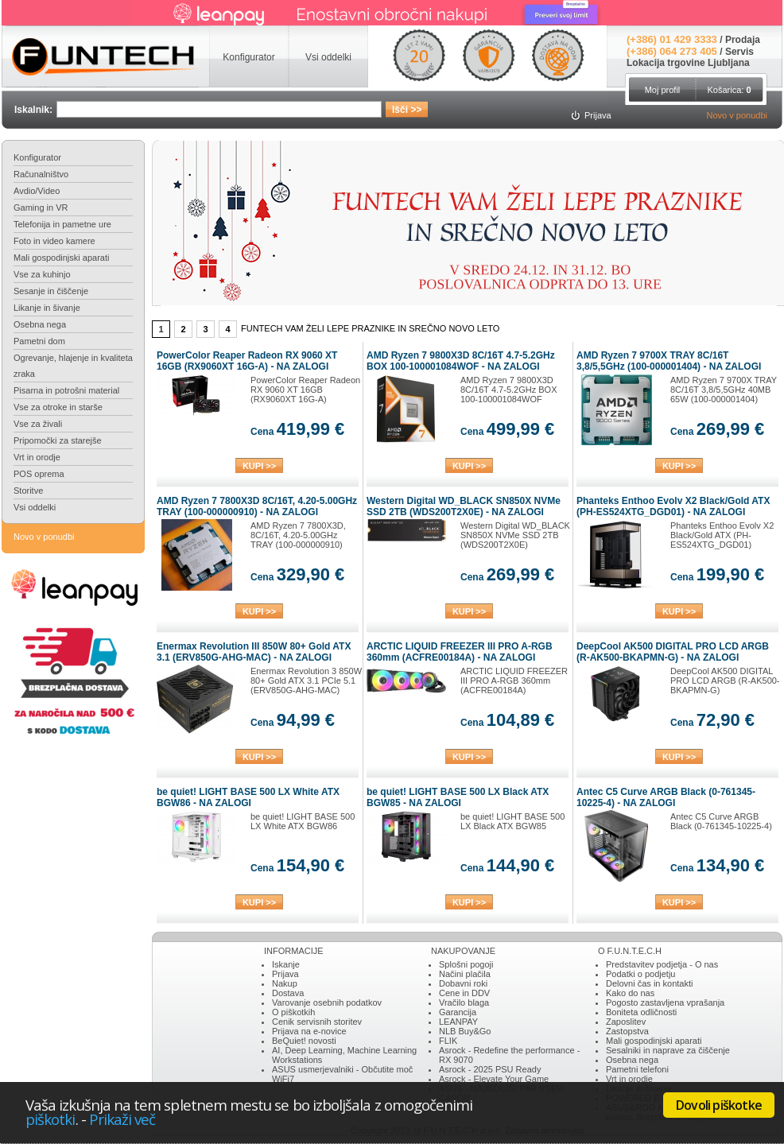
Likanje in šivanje (47, 307)
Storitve (28, 490)
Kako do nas (630, 993)
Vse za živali (38, 424)
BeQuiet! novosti (304, 1040)
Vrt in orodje (37, 457)
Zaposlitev (626, 1021)
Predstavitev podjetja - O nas (662, 964)
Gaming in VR (41, 207)
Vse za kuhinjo (42, 274)
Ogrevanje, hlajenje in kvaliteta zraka (73, 365)
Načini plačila (465, 974)
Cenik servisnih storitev (317, 1021)
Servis (739, 51)
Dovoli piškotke (719, 1105)
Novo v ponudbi (737, 115)
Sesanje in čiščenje (51, 291)
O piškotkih (293, 1012)
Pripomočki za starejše (58, 440)
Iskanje (286, 964)
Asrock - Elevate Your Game (494, 1079)
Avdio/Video (37, 191)
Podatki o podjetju (640, 974)
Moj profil (663, 90)
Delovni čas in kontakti (649, 983)
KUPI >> (259, 466)
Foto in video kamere (54, 241)
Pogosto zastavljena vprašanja (665, 1002)
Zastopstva (627, 1031)
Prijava (285, 974)
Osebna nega (40, 324)
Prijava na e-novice (309, 1031)
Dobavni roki (463, 983)
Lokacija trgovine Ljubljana (688, 62)
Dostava (288, 993)
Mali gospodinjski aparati (61, 257)
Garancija (457, 1012)
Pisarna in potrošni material (66, 390)
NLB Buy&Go (465, 1031)
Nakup (284, 983)
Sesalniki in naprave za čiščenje (668, 1050)
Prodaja (742, 39)
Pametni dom (39, 341)
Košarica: (729, 90)
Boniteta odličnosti (641, 1012)
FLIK (448, 1040)
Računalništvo (41, 174)
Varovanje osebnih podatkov (327, 1002)
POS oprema (39, 474)
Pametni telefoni (637, 1069)
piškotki (50, 1119)
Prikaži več (122, 1119)
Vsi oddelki (35, 507)
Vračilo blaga (464, 1002)
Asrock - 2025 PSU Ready (490, 1069)
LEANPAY (458, 1021)
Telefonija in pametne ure (62, 224)
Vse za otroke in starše (58, 407)
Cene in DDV (464, 993)
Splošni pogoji (466, 964)
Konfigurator (37, 157)
